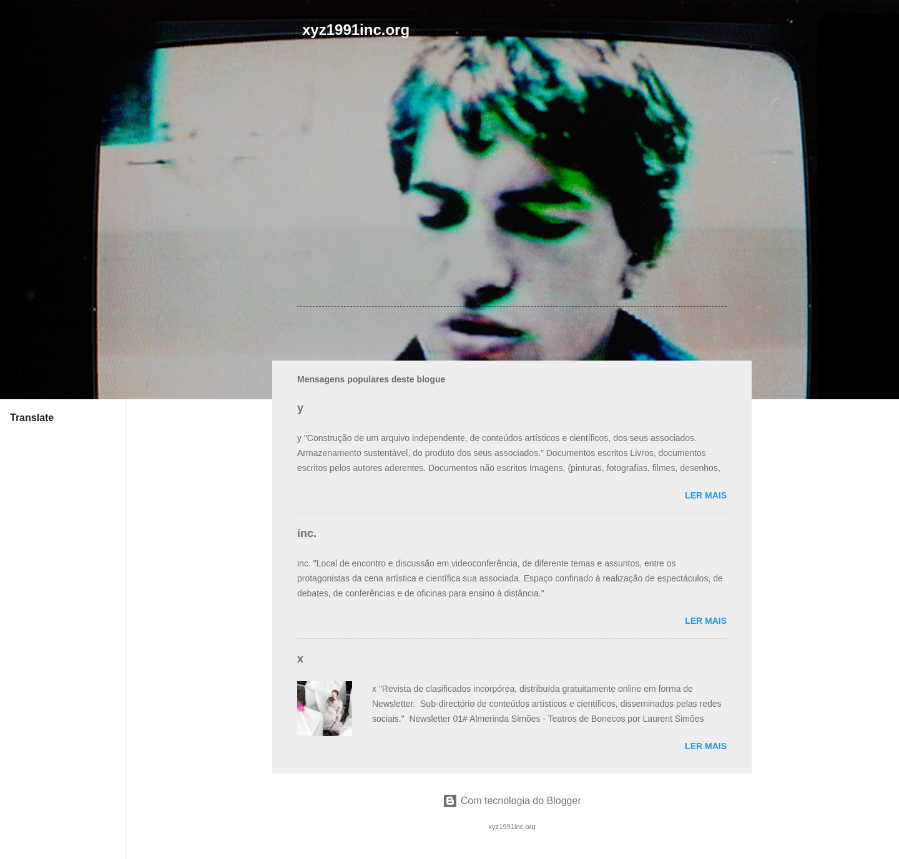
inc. (307, 533)
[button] (719, 105)
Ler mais (706, 495)
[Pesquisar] (744, 34)
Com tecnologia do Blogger (512, 800)
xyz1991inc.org (356, 29)
